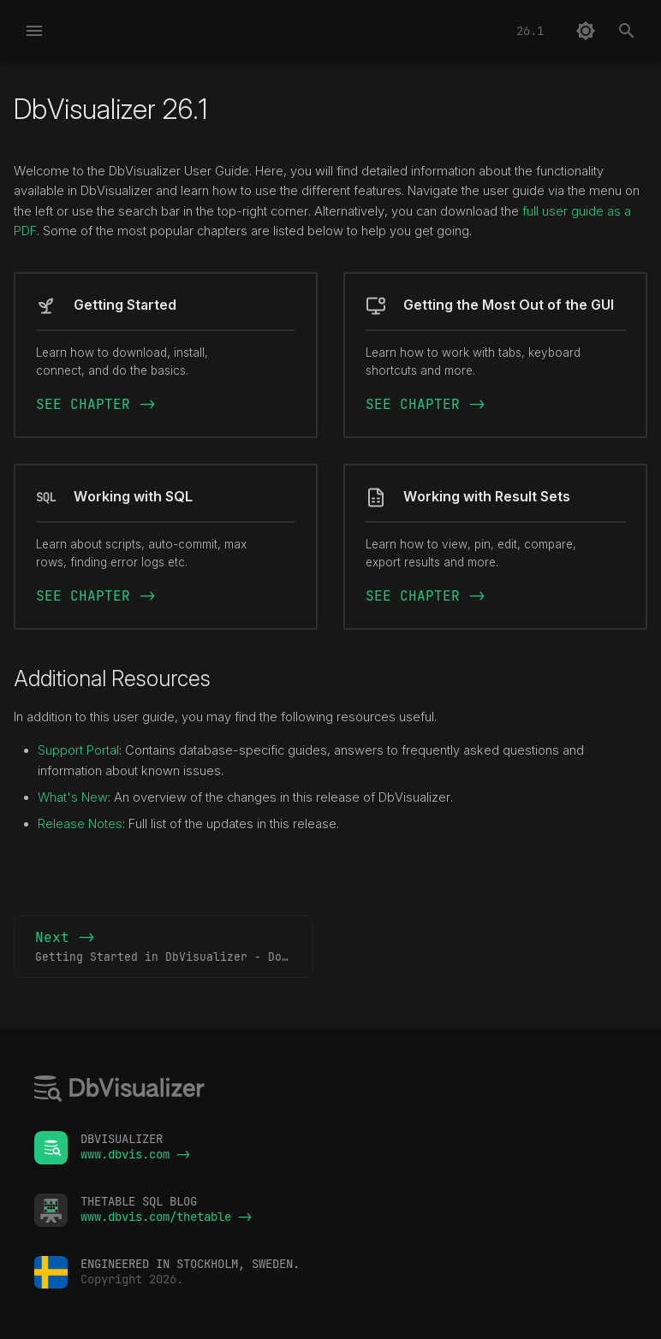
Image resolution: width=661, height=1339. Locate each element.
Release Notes (80, 824)
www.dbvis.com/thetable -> (166, 1216)
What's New (73, 797)
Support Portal (78, 750)
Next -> (174, 947)
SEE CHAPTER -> (96, 404)
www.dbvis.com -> (135, 1154)
